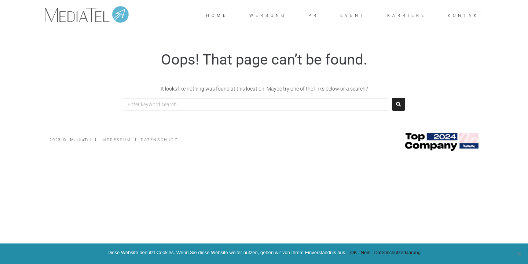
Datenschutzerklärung (397, 252)
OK (353, 252)
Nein (366, 252)
